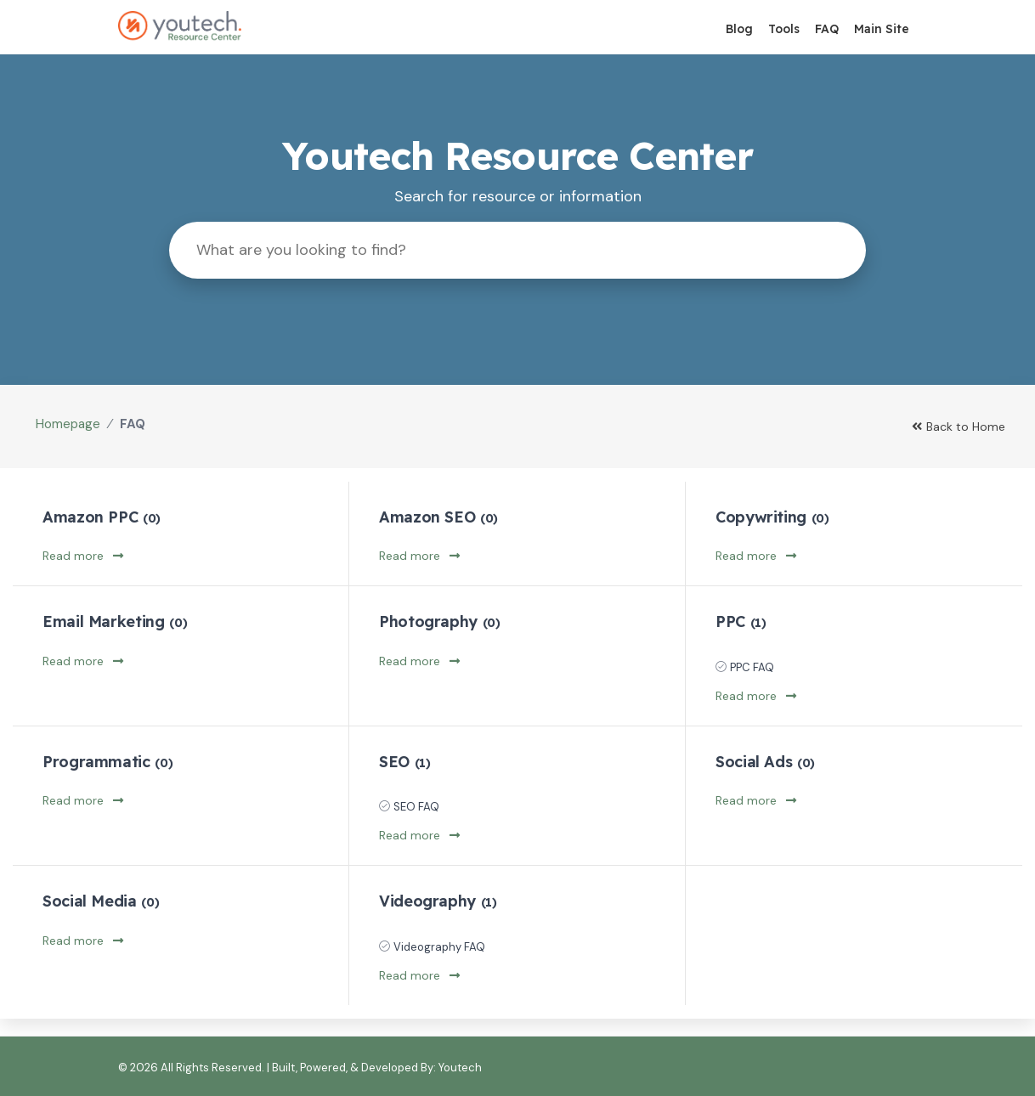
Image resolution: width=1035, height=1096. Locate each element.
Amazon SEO (438, 517)
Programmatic (107, 761)
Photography (440, 621)
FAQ (827, 29)
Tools (784, 29)
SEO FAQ (416, 806)
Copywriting (772, 517)
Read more (82, 555)
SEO (404, 761)
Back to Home (958, 426)
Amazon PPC (101, 517)
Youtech (460, 1067)
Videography (438, 901)
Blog (739, 29)
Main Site (881, 29)
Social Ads (765, 761)
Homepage (68, 423)
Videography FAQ (439, 947)
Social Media (100, 901)
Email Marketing (114, 621)
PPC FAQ (752, 667)
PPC (740, 621)
